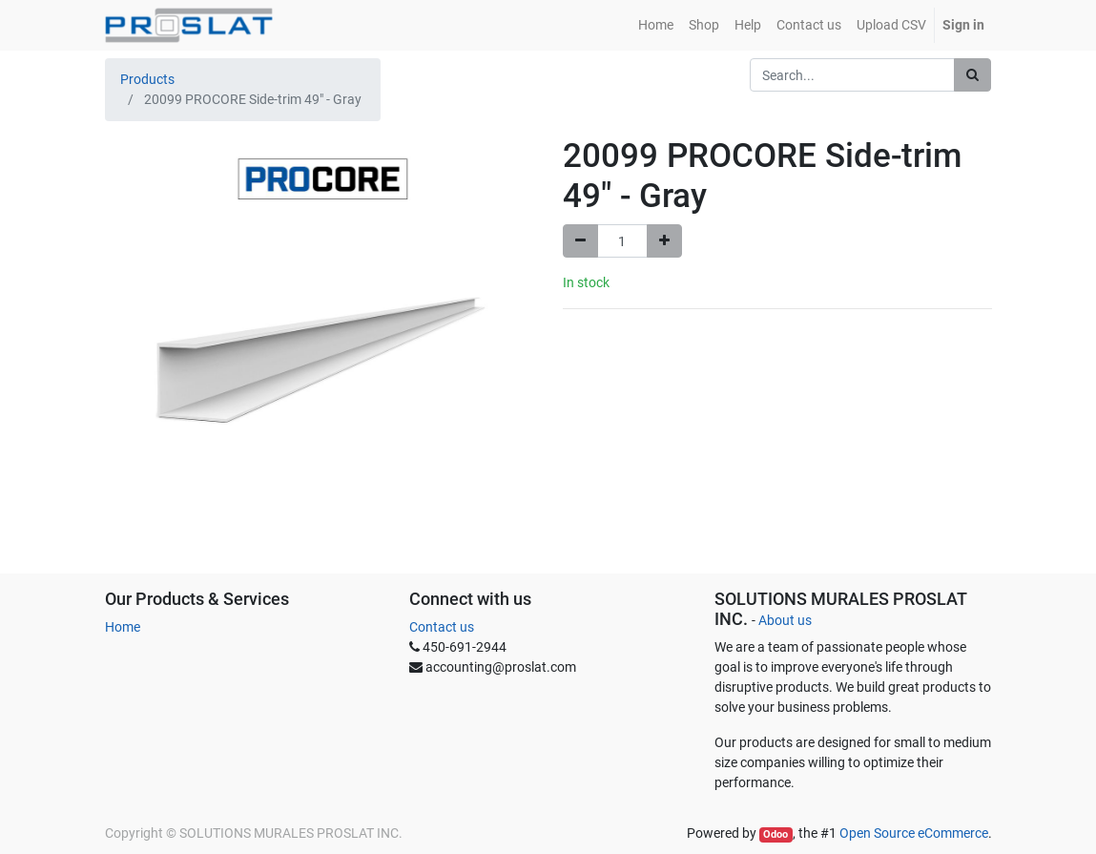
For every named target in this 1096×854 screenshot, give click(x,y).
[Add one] (664, 241)
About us (785, 620)
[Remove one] (580, 241)
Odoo (775, 834)
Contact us (441, 627)
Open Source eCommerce (913, 833)
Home (122, 627)
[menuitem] (656, 25)
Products (147, 79)
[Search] (972, 75)
